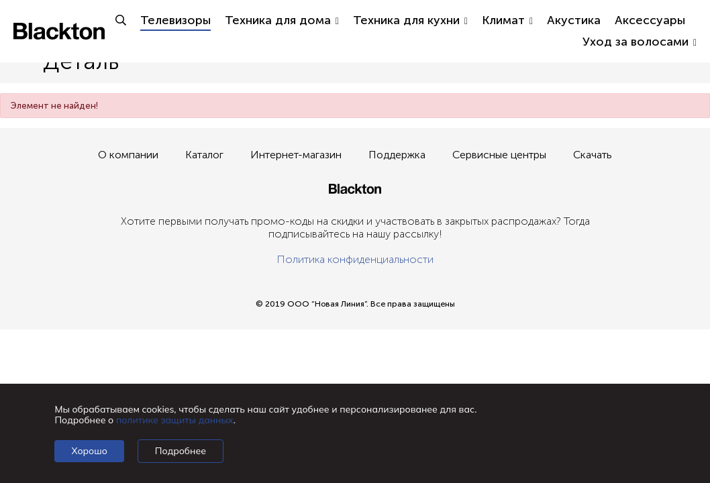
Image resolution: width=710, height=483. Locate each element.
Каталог (204, 154)
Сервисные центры (499, 154)
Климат (507, 20)
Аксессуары (650, 20)
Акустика (574, 20)
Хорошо (89, 451)
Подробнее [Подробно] (180, 451)
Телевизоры (175, 20)
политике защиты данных (175, 420)
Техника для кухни (410, 20)
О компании (128, 154)
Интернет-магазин (296, 154)
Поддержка (396, 154)
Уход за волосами (639, 41)
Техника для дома (282, 20)
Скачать (592, 154)
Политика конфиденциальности (355, 259)
